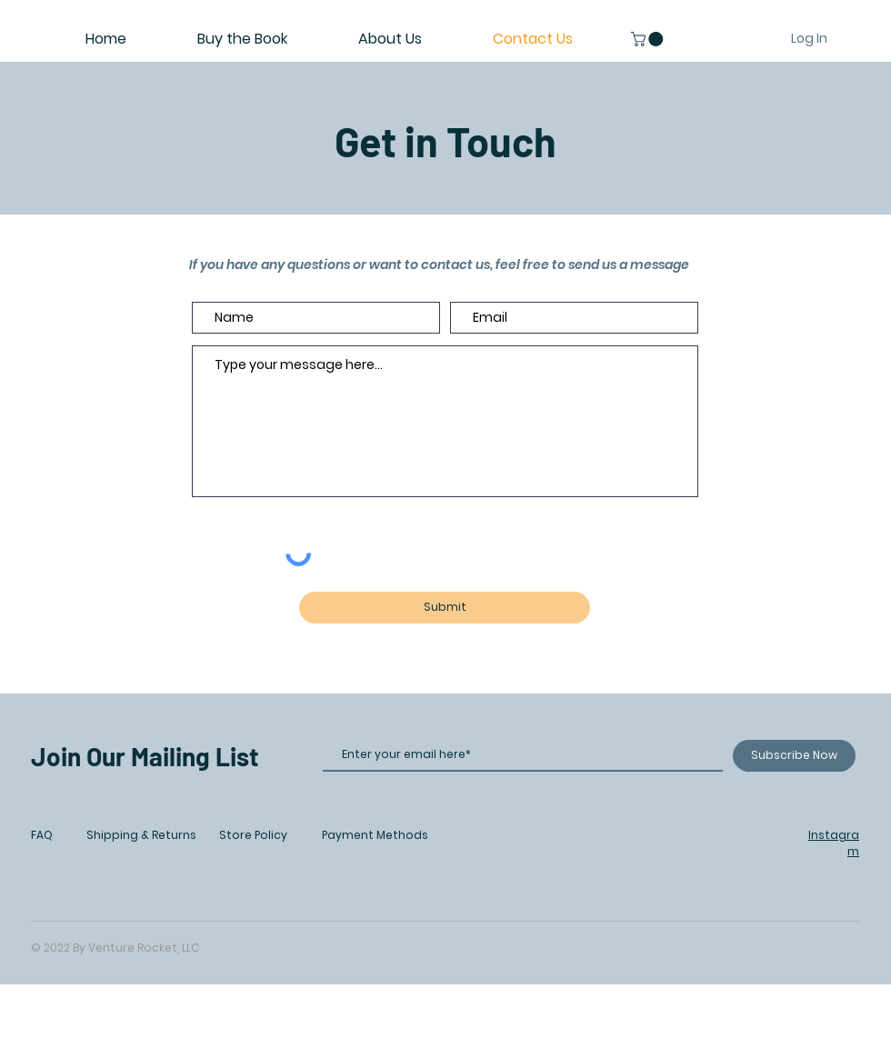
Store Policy (253, 835)
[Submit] (444, 608)
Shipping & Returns (141, 835)
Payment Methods (375, 835)
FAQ (42, 835)
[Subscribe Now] (794, 756)
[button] (648, 39)
